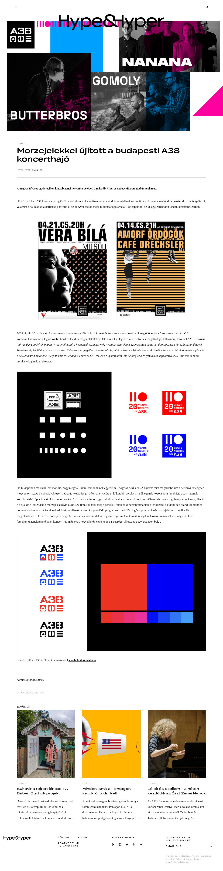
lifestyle (22, 784)
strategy (87, 784)
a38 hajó (39, 693)
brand (29, 693)
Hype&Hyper (23, 170)
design (21, 144)
